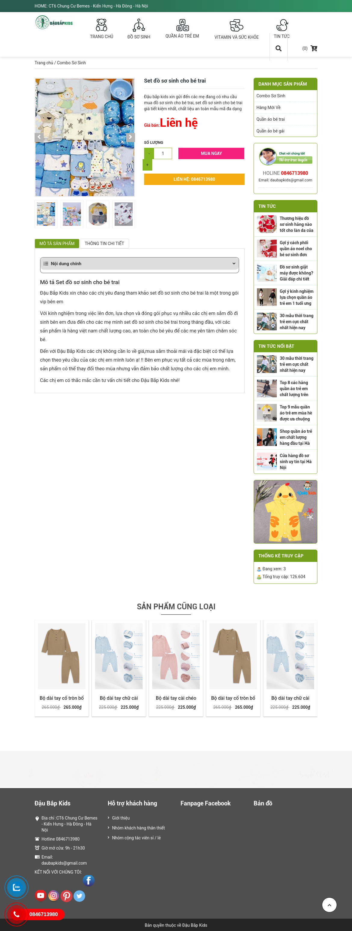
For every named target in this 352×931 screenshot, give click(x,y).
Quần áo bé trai (271, 119)
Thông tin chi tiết (104, 243)
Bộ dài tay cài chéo (176, 698)
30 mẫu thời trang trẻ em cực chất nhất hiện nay (296, 321)
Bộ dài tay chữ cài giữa (119, 701)
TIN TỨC (282, 28)
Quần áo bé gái (271, 131)
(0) (309, 48)
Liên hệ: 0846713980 (194, 179)
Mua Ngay (211, 153)
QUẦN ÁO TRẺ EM (182, 28)
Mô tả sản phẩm (57, 243)
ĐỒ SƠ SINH (139, 28)
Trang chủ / (45, 62)
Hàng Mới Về (269, 107)
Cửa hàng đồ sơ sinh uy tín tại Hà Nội (296, 461)
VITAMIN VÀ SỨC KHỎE (237, 29)
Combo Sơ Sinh (71, 62)
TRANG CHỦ (101, 28)
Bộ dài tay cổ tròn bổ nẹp (62, 701)
